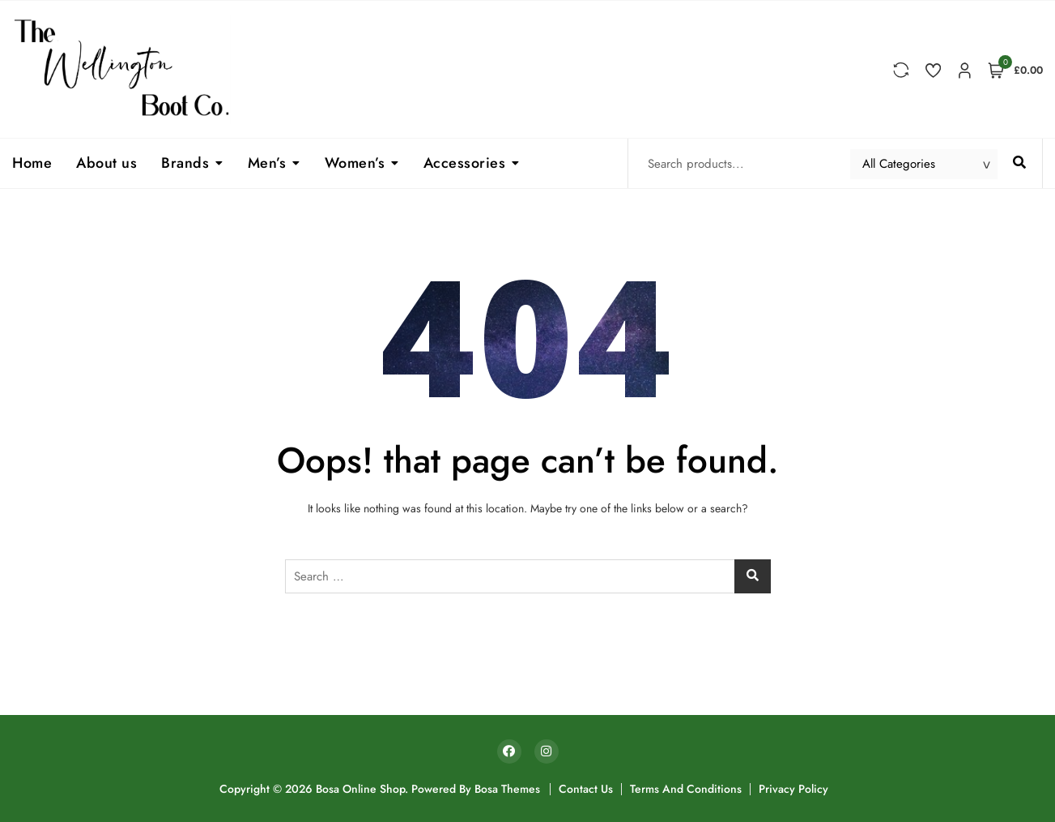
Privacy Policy (793, 789)
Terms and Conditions (686, 789)
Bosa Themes (507, 789)
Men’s (267, 162)
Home (32, 162)
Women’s (355, 162)
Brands (185, 162)
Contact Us (586, 789)
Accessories (464, 162)
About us (106, 162)
